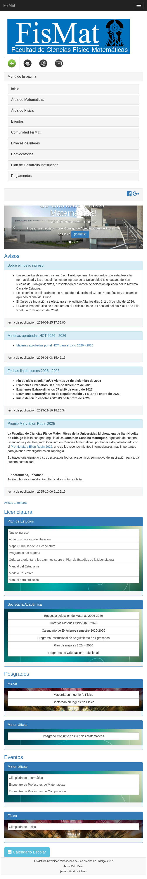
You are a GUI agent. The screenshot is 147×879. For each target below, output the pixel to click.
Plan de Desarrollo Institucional (35, 165)
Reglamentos (21, 176)
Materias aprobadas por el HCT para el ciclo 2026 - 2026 (54, 345)
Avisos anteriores (16, 502)
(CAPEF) (80, 234)
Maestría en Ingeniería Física (73, 694)
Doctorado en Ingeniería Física (73, 702)
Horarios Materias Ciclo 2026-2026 (73, 623)
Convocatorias (22, 154)
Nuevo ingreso (19, 532)
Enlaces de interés (25, 143)
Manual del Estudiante (24, 566)
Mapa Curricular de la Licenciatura (32, 546)
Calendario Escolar (27, 852)
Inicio (15, 89)
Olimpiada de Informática (26, 778)
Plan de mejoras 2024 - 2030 (73, 645)
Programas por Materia (24, 553)
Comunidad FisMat (25, 132)
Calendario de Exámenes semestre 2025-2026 (73, 630)
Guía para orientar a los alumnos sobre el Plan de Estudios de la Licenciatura (61, 559)
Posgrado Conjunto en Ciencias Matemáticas (73, 736)
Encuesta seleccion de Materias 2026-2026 (73, 615)
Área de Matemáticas (27, 99)
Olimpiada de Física (22, 827)
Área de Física (22, 110)
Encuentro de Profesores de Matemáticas (37, 784)
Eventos (17, 121)
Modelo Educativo (21, 573)
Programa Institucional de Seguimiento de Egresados (73, 638)
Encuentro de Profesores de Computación (37, 791)
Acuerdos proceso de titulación (30, 539)
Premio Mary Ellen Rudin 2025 (31, 446)
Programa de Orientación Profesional (73, 653)
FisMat (9, 5)
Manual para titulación (24, 580)
